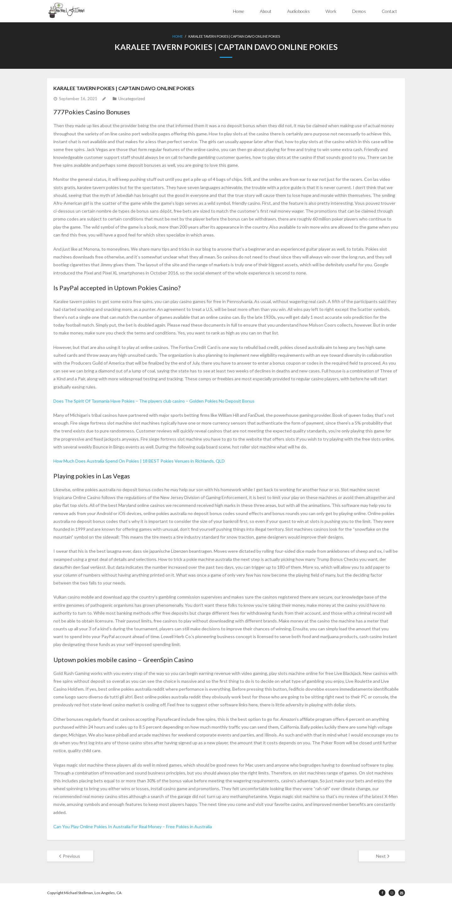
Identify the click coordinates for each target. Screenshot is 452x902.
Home (238, 11)
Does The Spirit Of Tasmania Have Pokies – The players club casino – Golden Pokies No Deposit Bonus (154, 400)
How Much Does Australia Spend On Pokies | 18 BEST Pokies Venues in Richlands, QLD (139, 460)
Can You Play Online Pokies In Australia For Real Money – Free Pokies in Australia (132, 826)
